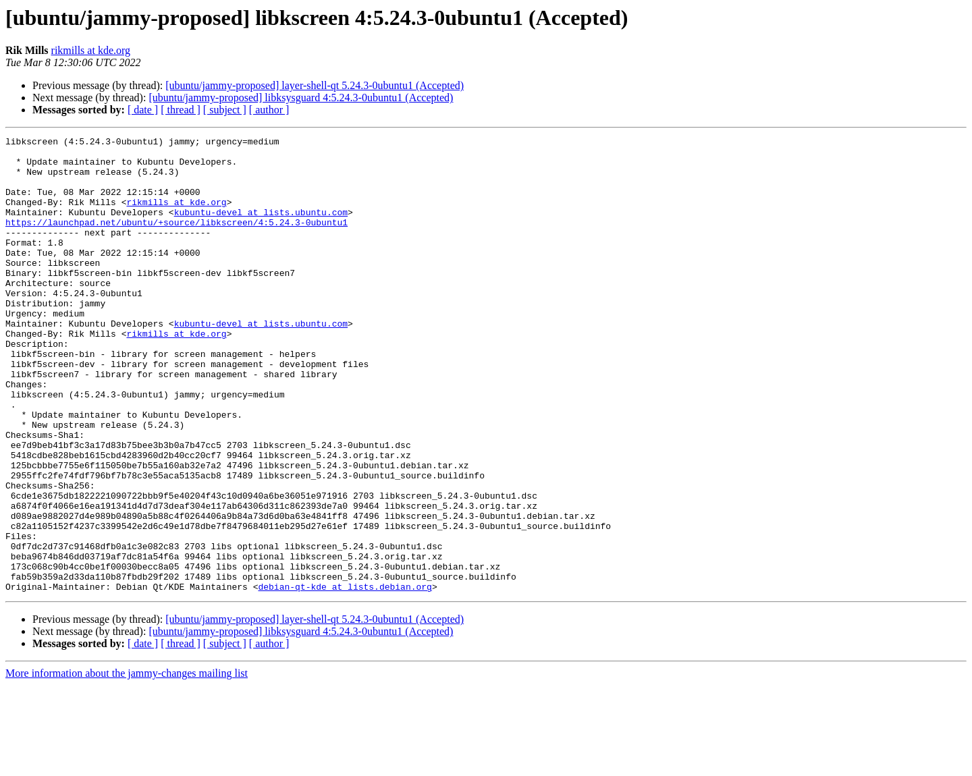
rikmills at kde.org (90, 50)
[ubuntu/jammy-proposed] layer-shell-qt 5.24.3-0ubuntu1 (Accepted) (314, 85)
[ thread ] (180, 109)
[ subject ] (224, 109)
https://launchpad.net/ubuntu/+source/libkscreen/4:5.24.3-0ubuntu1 (176, 240)
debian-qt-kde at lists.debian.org (344, 677)
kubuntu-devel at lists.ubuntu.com (261, 228)
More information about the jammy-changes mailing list (126, 764)
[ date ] (143, 109)
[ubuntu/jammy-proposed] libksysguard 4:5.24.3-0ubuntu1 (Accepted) (300, 97)
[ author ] (269, 109)
